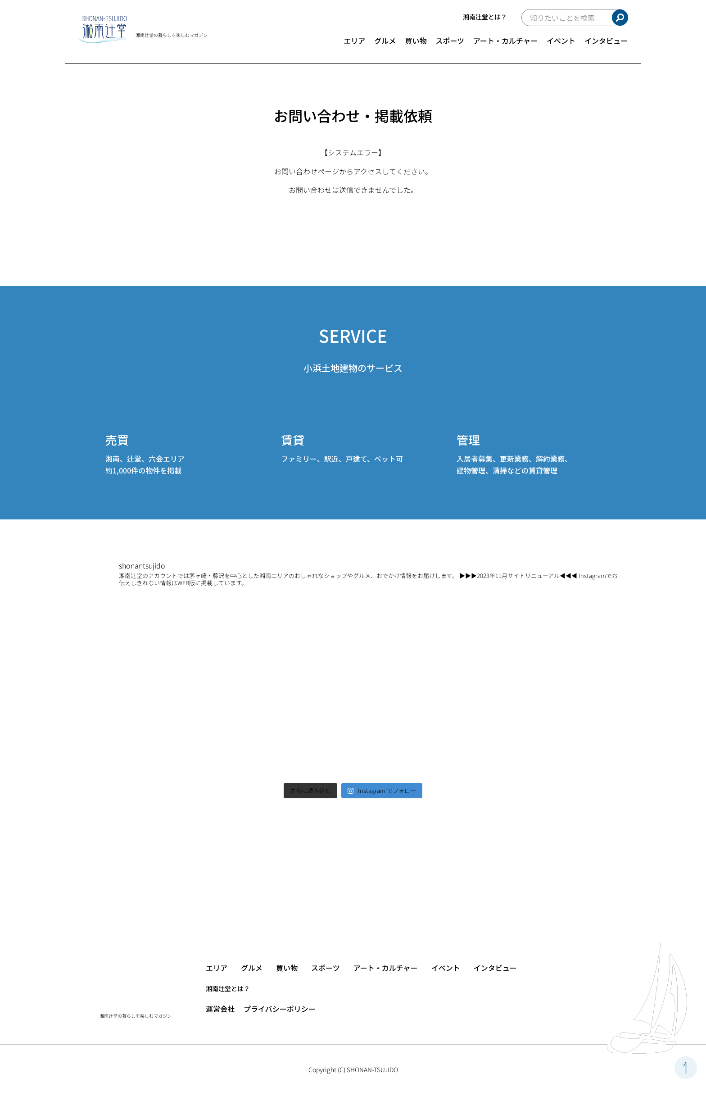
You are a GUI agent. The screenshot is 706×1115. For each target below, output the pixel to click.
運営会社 (220, 1008)
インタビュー (606, 40)
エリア (354, 40)
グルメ (385, 40)
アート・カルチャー (505, 40)
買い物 (415, 40)
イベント (561, 40)
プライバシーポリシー (280, 1008)
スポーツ (449, 40)
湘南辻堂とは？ (485, 16)
